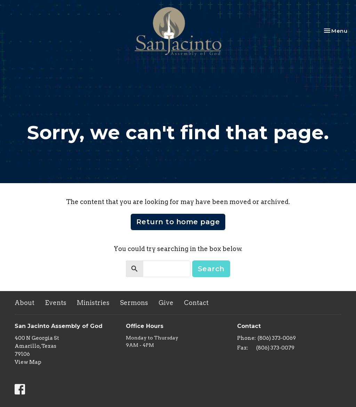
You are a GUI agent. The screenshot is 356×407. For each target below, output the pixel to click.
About (24, 302)
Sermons (134, 302)
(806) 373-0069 (277, 338)
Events (55, 302)
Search (211, 269)
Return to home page (178, 222)
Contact (196, 302)
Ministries (93, 302)
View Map (28, 362)
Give (166, 302)
